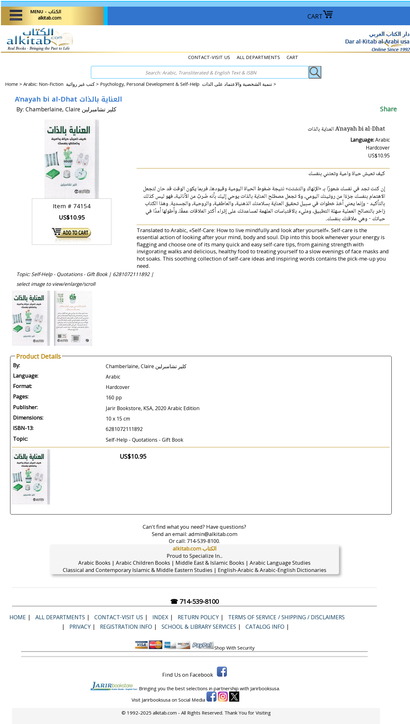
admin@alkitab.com (212, 534)
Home (11, 84)
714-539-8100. (203, 540)
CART (320, 16)
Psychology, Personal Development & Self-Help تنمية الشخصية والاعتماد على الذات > (188, 84)
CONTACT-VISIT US (209, 57)
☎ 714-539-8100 (194, 601)
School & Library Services (199, 626)
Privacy (80, 626)
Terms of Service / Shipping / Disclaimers (286, 617)
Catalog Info (265, 626)
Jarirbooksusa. (265, 688)
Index (160, 617)
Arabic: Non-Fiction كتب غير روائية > (61, 84)
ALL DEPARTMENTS (258, 57)
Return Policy (198, 617)
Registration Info (126, 626)
